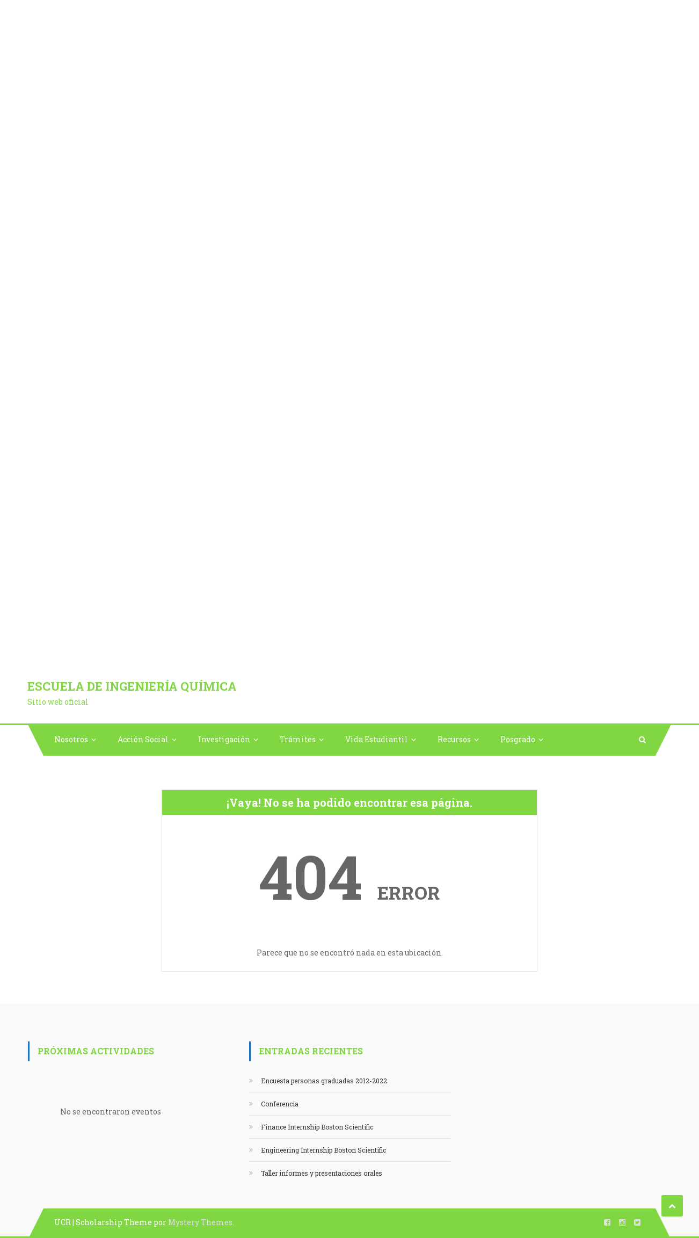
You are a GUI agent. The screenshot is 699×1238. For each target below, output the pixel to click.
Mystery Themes (200, 1222)
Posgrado (517, 739)
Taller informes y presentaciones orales (321, 1173)
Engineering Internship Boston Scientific (323, 1150)
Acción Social (143, 739)
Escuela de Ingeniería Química (132, 686)
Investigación (224, 739)
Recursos (454, 739)
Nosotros (71, 739)
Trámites (298, 739)
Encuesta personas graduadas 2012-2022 (324, 1080)
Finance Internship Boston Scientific (317, 1127)
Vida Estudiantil (376, 739)
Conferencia (279, 1103)
